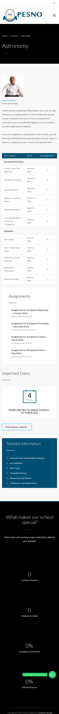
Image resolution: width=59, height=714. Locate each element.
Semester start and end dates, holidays (27, 458)
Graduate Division (18, 473)
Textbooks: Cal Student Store (23, 483)
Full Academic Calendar (16, 427)
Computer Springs (45, 713)
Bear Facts (15, 468)
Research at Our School (20, 478)
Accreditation (16, 463)
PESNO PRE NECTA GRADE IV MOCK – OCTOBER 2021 (29, 411)
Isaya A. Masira (9, 100)
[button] (52, 674)
